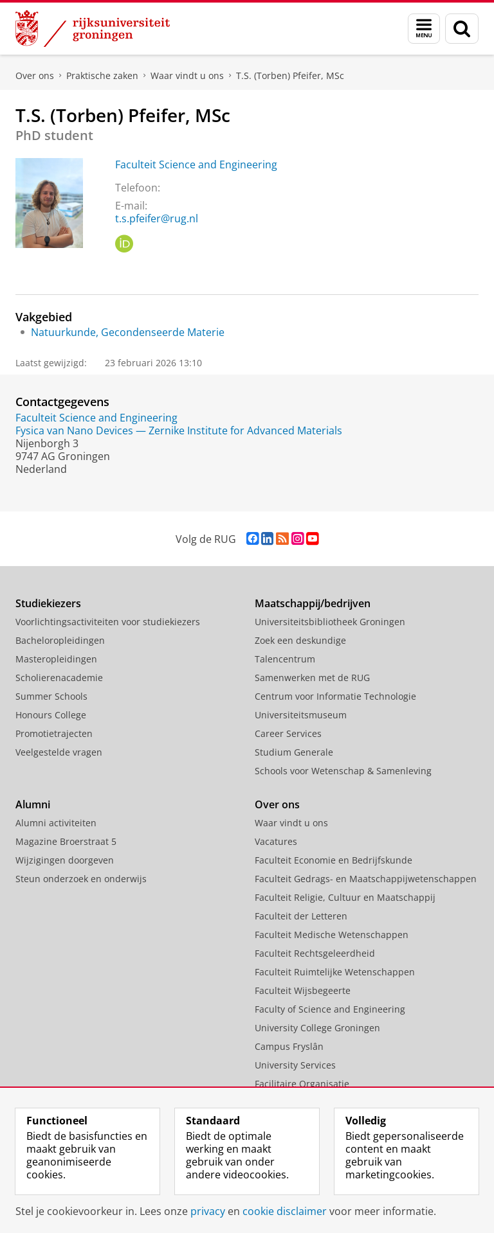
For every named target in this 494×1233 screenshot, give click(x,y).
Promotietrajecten (54, 733)
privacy (207, 1211)
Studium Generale (294, 752)
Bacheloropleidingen (60, 640)
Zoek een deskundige (300, 640)
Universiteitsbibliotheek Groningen (330, 622)
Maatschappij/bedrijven (312, 603)
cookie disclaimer (284, 1211)
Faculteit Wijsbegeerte (303, 990)
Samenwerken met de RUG (312, 677)
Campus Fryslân (289, 1046)
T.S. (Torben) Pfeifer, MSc (290, 75)
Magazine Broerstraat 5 (65, 841)
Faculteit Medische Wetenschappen (331, 934)
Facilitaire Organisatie (302, 1084)
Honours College (50, 715)
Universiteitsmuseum (301, 715)
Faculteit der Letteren (301, 916)
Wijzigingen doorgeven (64, 860)
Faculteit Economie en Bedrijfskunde (333, 860)
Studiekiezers (48, 603)
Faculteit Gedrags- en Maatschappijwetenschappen (366, 879)
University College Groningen (317, 1028)
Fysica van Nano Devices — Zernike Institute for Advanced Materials (178, 430)
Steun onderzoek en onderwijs (81, 879)
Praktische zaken (102, 75)
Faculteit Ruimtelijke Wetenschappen (335, 972)
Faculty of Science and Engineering (330, 1009)
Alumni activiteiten (55, 823)
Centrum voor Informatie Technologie (335, 696)
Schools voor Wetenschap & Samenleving (343, 771)
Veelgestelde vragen (58, 752)
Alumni (32, 804)
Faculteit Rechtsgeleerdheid (315, 953)
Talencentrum (285, 659)
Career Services (288, 733)
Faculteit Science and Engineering (196, 164)
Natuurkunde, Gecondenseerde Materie (127, 332)
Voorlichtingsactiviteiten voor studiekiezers (107, 622)
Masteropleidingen (56, 659)
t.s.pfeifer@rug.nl (156, 218)
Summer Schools (51, 696)
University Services (295, 1065)
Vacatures (276, 841)
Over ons (34, 75)
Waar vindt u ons (187, 75)
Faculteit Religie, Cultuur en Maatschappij (345, 897)
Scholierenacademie (59, 677)
